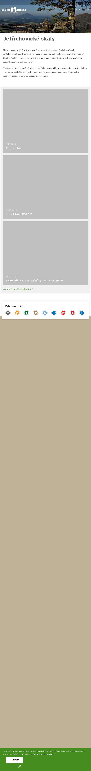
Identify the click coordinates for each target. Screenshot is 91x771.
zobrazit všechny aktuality (17, 289)
